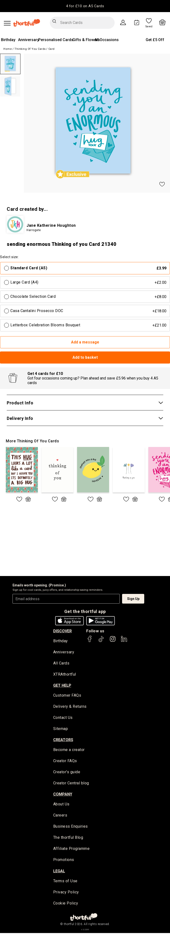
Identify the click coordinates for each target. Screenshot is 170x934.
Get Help (62, 685)
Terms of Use (65, 881)
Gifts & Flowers (86, 39)
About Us (61, 805)
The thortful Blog (68, 838)
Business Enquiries (70, 827)
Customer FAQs (67, 695)
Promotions (63, 860)
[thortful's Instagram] (112, 641)
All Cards (61, 663)
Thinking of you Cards (30, 49)
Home (7, 49)
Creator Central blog (71, 783)
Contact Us (63, 718)
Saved (149, 26)
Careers (60, 816)
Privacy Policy (66, 893)
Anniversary (28, 39)
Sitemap (60, 729)
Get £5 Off (155, 39)
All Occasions (106, 39)
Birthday (8, 39)
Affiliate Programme (71, 849)
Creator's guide (66, 772)
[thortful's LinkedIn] (124, 641)
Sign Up (133, 599)
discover (62, 631)
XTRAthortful (64, 674)
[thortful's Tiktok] (101, 641)
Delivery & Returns (70, 707)
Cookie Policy (65, 904)
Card (51, 49)
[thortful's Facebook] (89, 641)
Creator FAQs (65, 761)
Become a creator (69, 750)
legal (59, 871)
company (62, 794)
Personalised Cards (55, 39)
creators (63, 740)
